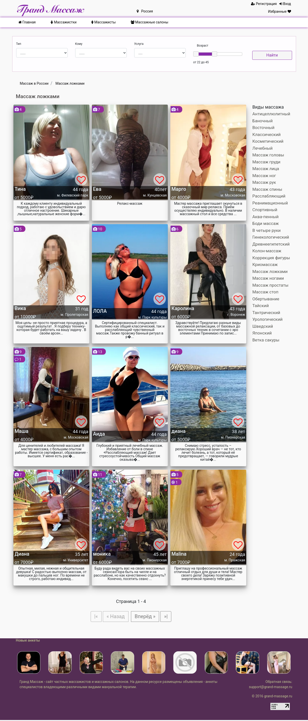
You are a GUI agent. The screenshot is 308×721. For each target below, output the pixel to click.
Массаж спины (267, 189)
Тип (18, 44)
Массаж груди (266, 161)
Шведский (262, 326)
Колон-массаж (266, 250)
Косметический (268, 141)
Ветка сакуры (265, 339)
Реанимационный (270, 202)
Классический (266, 134)
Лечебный (262, 148)
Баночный (262, 120)
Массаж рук (264, 182)
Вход (285, 4)
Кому (78, 44)
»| (168, 616)
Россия (145, 11)
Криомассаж (265, 264)
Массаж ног (264, 175)
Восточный (263, 127)
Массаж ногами (268, 278)
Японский (262, 332)
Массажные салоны (149, 22)
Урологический (267, 319)
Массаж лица (265, 168)
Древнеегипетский (271, 244)
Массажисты (103, 22)
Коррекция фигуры (271, 257)
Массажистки (63, 22)
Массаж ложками (270, 271)
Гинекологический (270, 237)
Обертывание (265, 298)
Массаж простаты (270, 285)
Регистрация (264, 4)
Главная (27, 22)
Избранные (279, 11)
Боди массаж (265, 223)
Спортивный (264, 209)
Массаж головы (268, 154)
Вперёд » (146, 616)
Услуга (139, 44)
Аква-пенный (265, 216)
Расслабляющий (269, 196)
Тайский (260, 305)
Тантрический (266, 312)
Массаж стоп (265, 291)
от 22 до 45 (201, 62)
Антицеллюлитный (271, 113)
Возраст (202, 45)
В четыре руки (266, 230)
